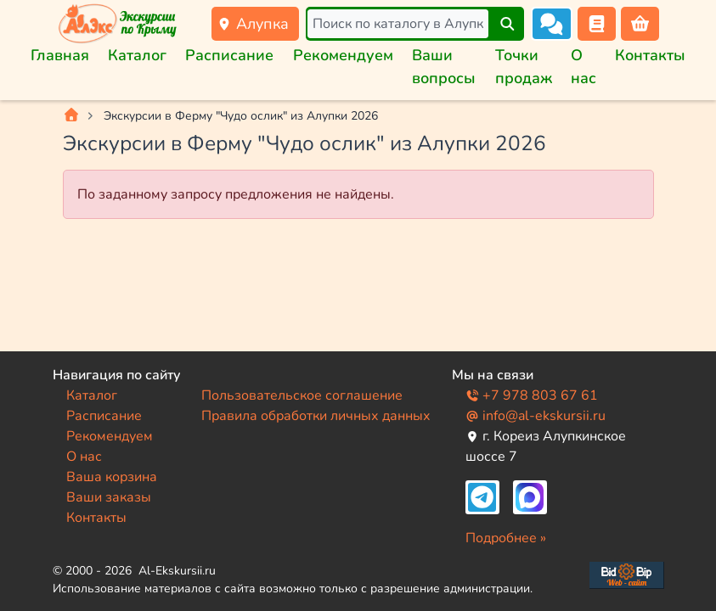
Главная (60, 55)
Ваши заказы (108, 497)
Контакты (650, 55)
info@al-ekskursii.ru (535, 415)
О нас (84, 456)
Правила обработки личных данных (316, 415)
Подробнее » (505, 538)
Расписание (229, 55)
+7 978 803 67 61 (531, 395)
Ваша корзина (111, 477)
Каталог (137, 55)
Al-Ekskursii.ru (177, 571)
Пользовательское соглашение (302, 395)
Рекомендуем (343, 55)
